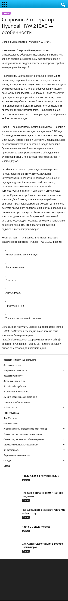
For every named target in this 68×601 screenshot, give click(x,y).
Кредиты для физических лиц (40, 476)
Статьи (6, 14)
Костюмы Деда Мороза (36, 527)
